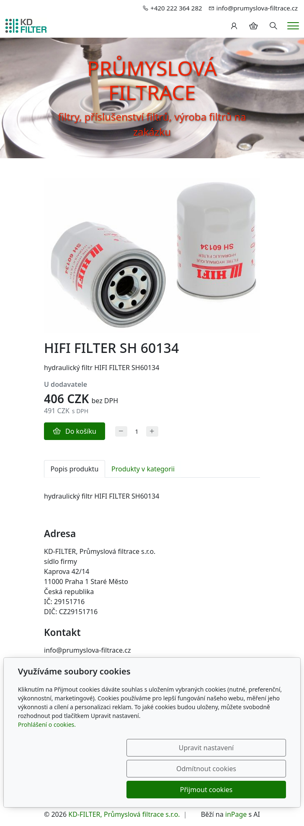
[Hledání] (273, 26)
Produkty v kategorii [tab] (143, 468)
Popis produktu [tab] (74, 468)
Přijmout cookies (246, 789)
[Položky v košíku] (253, 26)
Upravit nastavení (78, 789)
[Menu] (293, 25)
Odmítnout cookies (162, 789)
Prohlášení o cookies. (47, 766)
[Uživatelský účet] (234, 26)
